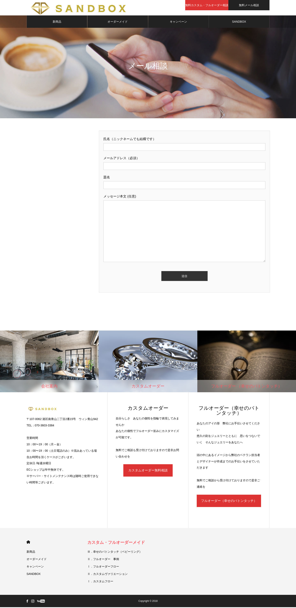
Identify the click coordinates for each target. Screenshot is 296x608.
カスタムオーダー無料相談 (148, 471)
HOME (28, 543)
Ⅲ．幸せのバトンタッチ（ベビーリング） (114, 552)
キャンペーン (178, 22)
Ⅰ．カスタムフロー (100, 582)
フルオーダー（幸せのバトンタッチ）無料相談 (229, 504)
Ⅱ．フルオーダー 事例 (103, 560)
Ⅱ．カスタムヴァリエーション (107, 574)
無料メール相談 (249, 5)
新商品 (57, 22)
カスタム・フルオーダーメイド (116, 543)
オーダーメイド (118, 22)
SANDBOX (239, 22)
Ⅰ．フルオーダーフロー (103, 567)
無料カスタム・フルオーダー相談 (206, 5)
